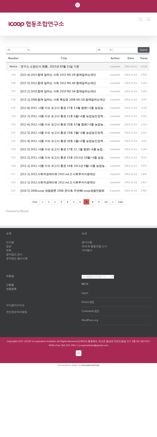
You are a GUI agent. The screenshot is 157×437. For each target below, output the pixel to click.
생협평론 (11, 289)
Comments (90, 311)
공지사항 (87, 242)
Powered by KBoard (17, 211)
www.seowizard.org (90, 365)
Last (120, 201)
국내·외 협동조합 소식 (94, 246)
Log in (85, 293)
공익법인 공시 (14, 254)
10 (105, 201)
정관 (8, 246)
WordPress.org (90, 320)
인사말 (10, 242)
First (35, 201)
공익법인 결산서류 (17, 258)
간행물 (10, 285)
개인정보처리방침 (16, 312)
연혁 (8, 250)
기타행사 (87, 250)
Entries (88, 302)
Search (144, 49)
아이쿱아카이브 (15, 305)
